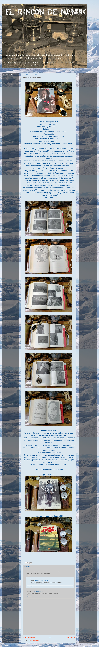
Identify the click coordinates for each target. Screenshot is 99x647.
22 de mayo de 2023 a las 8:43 (38, 570)
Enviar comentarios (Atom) (34, 640)
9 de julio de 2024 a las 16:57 (38, 591)
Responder (29, 575)
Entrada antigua (70, 637)
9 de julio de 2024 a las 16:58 (41, 580)
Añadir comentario (28, 599)
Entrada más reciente (29, 637)
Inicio (50, 637)
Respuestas (31, 578)
